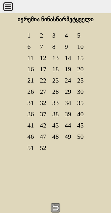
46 (31, 136)
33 (55, 102)
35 (80, 102)
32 (43, 102)
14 (68, 58)
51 (31, 147)
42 (43, 125)
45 (80, 125)
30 (80, 91)
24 (68, 80)
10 (80, 46)
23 (55, 80)
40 (80, 114)
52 (43, 147)
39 (68, 114)
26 (31, 91)
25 (80, 80)
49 (68, 136)
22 (43, 80)
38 (55, 114)
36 (31, 114)
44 (68, 125)
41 (31, 125)
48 (55, 136)
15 (80, 58)
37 (43, 114)
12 (43, 58)
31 (31, 102)
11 (31, 58)
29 (68, 91)
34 (68, 102)
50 (80, 136)
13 (55, 58)
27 (43, 91)
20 (80, 69)
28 (55, 91)
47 (43, 136)
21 (31, 80)
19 (68, 69)
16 (31, 69)
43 (55, 125)
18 (55, 69)
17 (43, 69)
